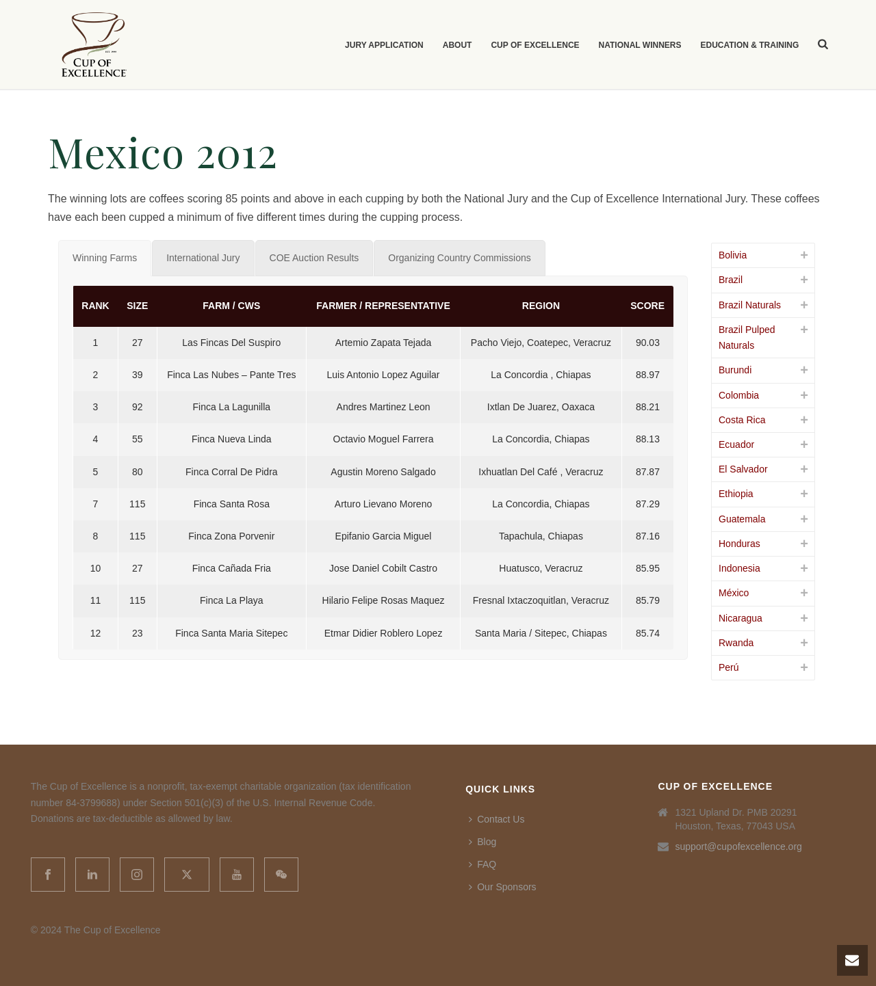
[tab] (104, 258)
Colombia (739, 395)
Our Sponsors (502, 886)
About (457, 45)
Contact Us (496, 819)
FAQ (482, 864)
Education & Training (749, 45)
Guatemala (742, 519)
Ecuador (736, 444)
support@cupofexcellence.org (738, 846)
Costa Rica (742, 419)
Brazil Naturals (750, 304)
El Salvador (743, 469)
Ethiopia (736, 493)
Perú (729, 667)
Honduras (739, 543)
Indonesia (739, 568)
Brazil (731, 279)
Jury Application (384, 45)
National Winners (640, 45)
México (734, 592)
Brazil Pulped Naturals (747, 337)
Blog (482, 841)
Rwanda (736, 642)
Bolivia (733, 255)
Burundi (735, 369)
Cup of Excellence (535, 45)
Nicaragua (740, 618)
